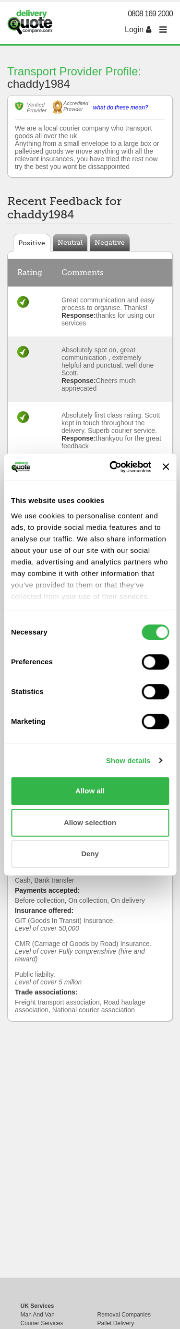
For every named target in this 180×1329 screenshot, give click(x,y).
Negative (110, 242)
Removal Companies (124, 1314)
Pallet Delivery (115, 1323)
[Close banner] (165, 467)
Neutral (70, 242)
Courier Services (42, 1323)
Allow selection (90, 822)
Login (138, 29)
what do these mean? (120, 107)
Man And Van (38, 1314)
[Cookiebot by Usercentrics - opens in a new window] (113, 467)
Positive (31, 243)
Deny (90, 854)
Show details (128, 760)
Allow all (90, 791)
